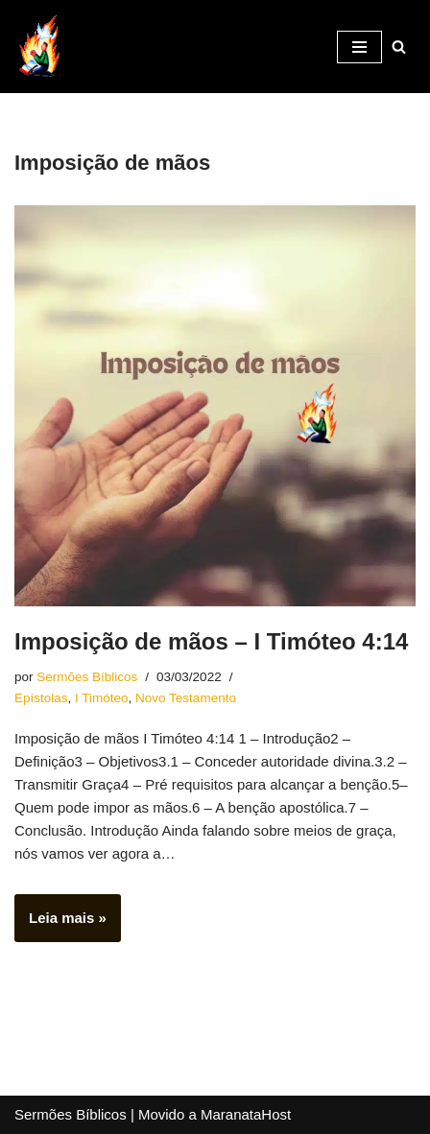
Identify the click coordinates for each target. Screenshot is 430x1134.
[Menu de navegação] (359, 47)
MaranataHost (246, 1114)
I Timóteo (102, 698)
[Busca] (399, 46)
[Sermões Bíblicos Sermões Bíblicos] (38, 46)
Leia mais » (60, 924)
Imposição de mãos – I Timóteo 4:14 (211, 641)
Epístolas (41, 698)
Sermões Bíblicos (86, 677)
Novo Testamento (185, 698)
